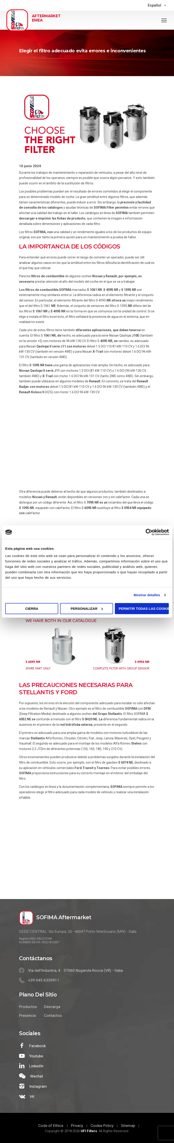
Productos (28, 1006)
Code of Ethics (50, 1125)
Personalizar (87, 608)
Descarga (52, 1006)
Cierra (31, 608)
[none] (156, 5)
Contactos (53, 1015)
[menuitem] (156, 5)
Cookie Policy (102, 1125)
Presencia (27, 1015)
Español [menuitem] (154, 5)
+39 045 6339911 (43, 980)
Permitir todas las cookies (144, 608)
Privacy (77, 1125)
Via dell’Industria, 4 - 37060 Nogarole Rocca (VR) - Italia (75, 970)
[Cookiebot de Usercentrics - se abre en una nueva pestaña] (149, 532)
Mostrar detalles (147, 595)
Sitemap (128, 1125)
